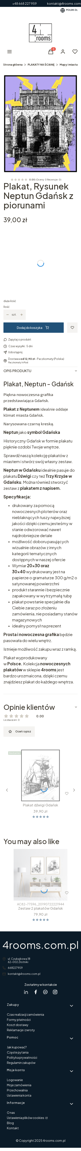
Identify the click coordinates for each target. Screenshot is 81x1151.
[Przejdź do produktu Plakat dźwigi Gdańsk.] (40, 775)
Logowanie (15, 1080)
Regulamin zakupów (21, 1063)
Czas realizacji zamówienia (25, 1014)
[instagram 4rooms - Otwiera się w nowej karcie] (55, 992)
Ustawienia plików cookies (26, 1118)
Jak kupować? (17, 1047)
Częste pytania (18, 1052)
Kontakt (13, 1128)
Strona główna (12, 64)
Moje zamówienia (19, 1085)
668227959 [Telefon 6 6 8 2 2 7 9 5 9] (15, 967)
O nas (11, 1112)
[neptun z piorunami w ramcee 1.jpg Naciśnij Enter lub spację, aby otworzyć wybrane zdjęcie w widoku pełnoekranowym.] (40, 123)
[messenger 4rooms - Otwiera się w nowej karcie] (45, 992)
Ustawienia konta (19, 1095)
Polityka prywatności (22, 1057)
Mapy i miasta (69, 64)
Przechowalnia (17, 1090)
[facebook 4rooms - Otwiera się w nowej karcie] (35, 992)
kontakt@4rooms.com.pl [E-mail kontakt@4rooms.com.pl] (24, 973)
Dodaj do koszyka (33, 328)
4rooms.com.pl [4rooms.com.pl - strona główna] (40, 944)
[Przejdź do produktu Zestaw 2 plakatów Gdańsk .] (40, 875)
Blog (10, 1123)
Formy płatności (19, 1020)
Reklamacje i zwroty (21, 1030)
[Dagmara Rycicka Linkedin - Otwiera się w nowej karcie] (26, 992)
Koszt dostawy (18, 1025)
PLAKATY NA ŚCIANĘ (41, 64)
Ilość (6, 306)
